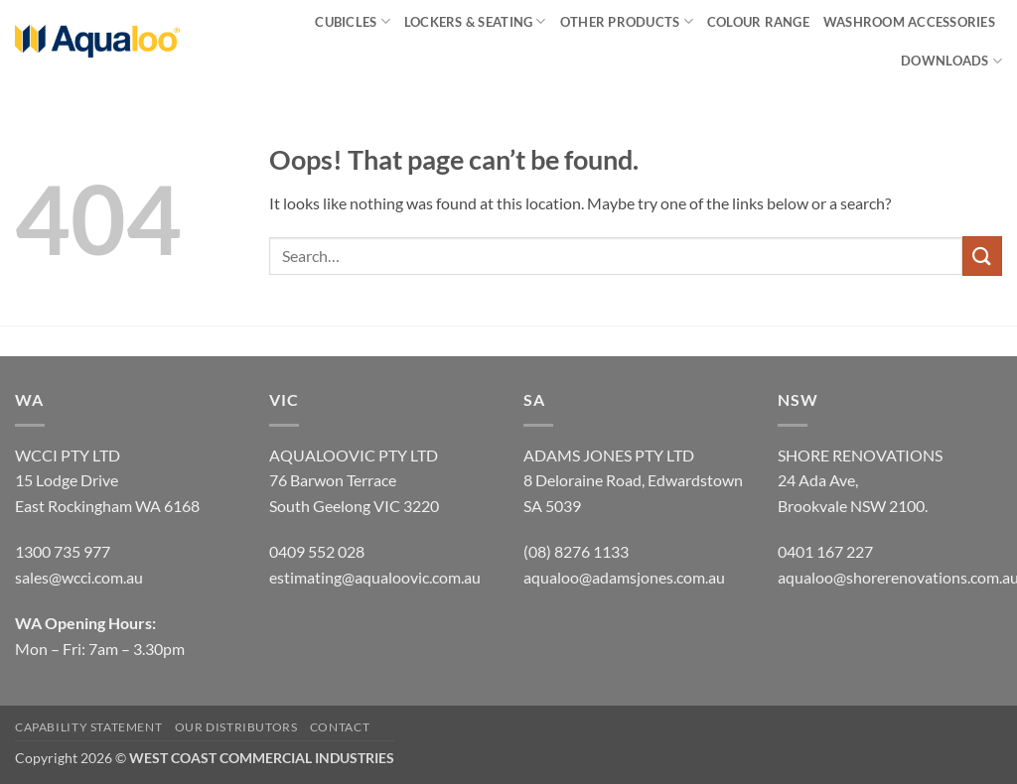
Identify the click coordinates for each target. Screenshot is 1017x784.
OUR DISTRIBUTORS (236, 726)
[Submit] (982, 255)
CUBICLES (352, 21)
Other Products (626, 21)
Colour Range (758, 22)
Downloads (951, 61)
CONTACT (339, 726)
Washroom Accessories (909, 22)
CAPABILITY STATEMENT (88, 726)
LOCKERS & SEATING (475, 21)
